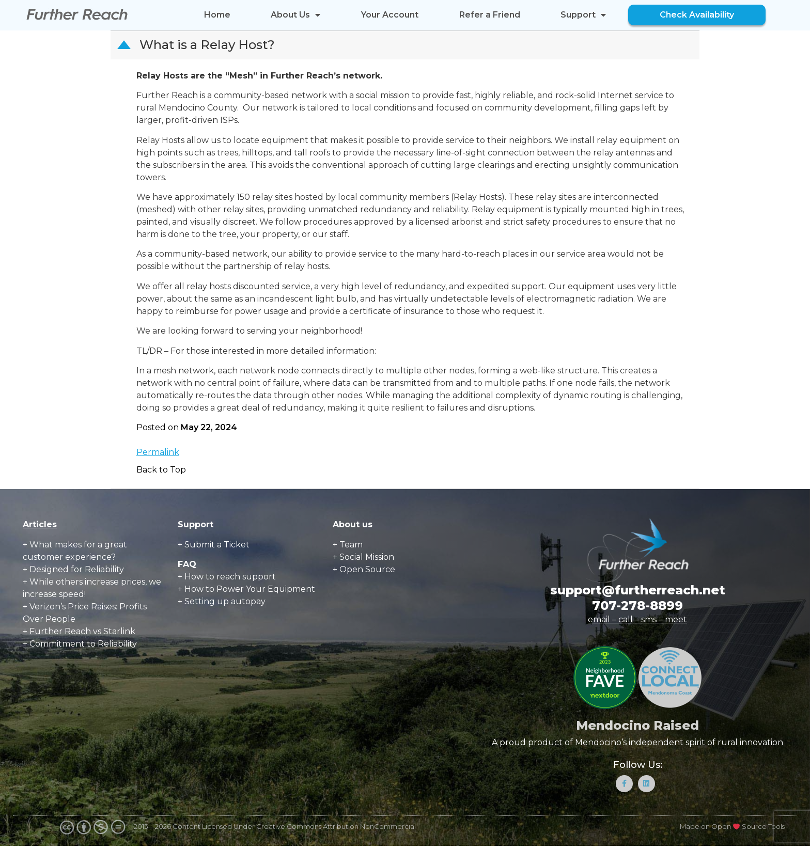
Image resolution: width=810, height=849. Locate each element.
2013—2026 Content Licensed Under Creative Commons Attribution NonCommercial (275, 830)
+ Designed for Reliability (73, 569)
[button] (406, 45)
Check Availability (697, 15)
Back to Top (161, 470)
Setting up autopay (225, 601)
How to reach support (230, 576)
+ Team (348, 544)
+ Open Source (364, 569)
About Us (295, 15)
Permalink (157, 452)
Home (217, 15)
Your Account (389, 15)
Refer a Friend (489, 15)
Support (583, 15)
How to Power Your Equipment (249, 589)
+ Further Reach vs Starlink (79, 631)
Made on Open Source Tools (732, 830)
